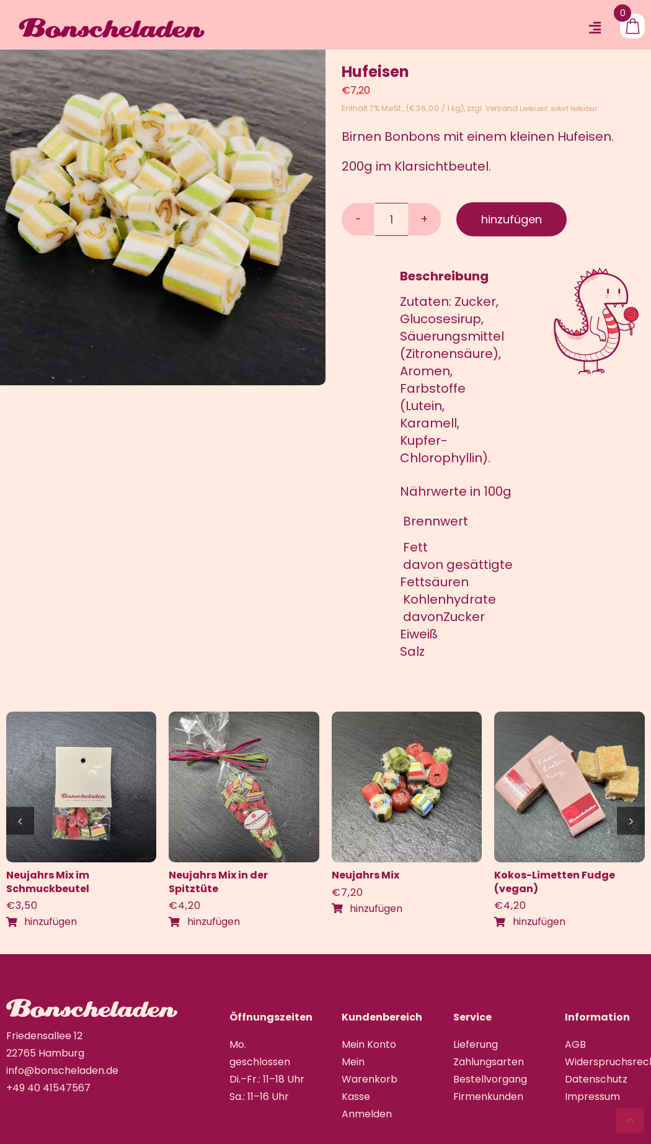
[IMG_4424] (407, 717)
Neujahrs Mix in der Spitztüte (218, 882)
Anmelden (367, 1114)
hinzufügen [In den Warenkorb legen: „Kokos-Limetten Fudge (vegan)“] (529, 921)
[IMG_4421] (81, 717)
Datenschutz (596, 1079)
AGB (575, 1044)
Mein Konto (369, 1044)
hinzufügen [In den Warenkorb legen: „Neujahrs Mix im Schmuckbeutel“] (41, 921)
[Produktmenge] (391, 219)
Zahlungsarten (488, 1062)
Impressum (592, 1096)
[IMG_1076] (569, 717)
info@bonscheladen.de (62, 1070)
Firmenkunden (488, 1096)
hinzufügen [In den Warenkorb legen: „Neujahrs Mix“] (367, 908)
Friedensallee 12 (44, 1036)
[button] (20, 820)
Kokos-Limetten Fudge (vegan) (554, 882)
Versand (501, 108)
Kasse (356, 1096)
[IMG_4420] (244, 717)
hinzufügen (511, 219)
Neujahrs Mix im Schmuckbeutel (47, 882)
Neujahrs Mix (365, 875)
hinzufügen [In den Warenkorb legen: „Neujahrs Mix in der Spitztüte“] (204, 921)
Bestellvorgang (490, 1079)
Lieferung (475, 1044)
